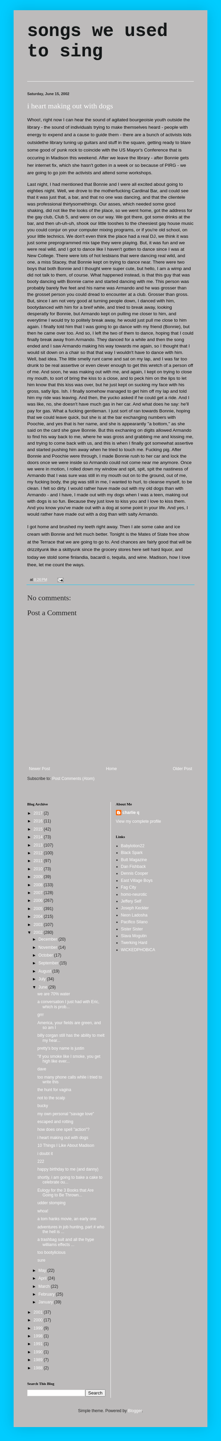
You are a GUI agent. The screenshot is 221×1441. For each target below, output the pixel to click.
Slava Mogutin (134, 935)
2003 (39, 924)
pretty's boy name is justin (60, 1048)
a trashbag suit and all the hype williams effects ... (65, 1242)
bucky (42, 1105)
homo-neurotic (134, 894)
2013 (39, 845)
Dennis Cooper (134, 873)
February (47, 1294)
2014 (39, 837)
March (44, 1286)
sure (41, 1260)
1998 (39, 1336)
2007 (39, 892)
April (43, 1278)
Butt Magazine (134, 859)
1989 (39, 1359)
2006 (39, 900)
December (48, 939)
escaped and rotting (55, 1121)
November (48, 947)
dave (41, 1069)
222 (40, 1161)
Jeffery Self (131, 901)
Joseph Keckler (135, 908)
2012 (39, 853)
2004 (39, 916)
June (43, 987)
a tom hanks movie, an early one (66, 1218)
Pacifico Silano (134, 922)
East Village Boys (137, 880)
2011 (39, 860)
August (45, 971)
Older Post (182, 768)
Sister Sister (132, 929)
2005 (39, 908)
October (46, 955)
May (42, 1270)
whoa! (42, 1211)
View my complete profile (138, 821)
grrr (40, 1014)
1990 (39, 1352)
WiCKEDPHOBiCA (138, 949)
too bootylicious (51, 1252)
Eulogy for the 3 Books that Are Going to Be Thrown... (65, 1192)
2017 (39, 813)
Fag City (128, 887)
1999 (39, 1328)
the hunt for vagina (54, 1089)
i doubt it (45, 1153)
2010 (39, 869)
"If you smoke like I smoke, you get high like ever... (68, 1059)
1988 (39, 1368)
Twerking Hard (134, 942)
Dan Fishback (133, 866)
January (46, 1302)
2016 (39, 821)
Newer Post (39, 768)
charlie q (131, 812)
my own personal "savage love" (65, 1113)
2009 (39, 876)
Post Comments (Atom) (73, 778)
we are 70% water (53, 994)
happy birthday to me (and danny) (67, 1169)
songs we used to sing (97, 41)
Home (111, 768)
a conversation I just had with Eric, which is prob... (68, 1004)
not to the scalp (51, 1098)
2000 (39, 1320)
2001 (39, 1312)
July (42, 979)
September (49, 963)
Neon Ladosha (134, 915)
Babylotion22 (132, 845)
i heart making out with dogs (70, 106)
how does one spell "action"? (63, 1129)
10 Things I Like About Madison (65, 1145)
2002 (39, 932)
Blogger (135, 1410)
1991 (39, 1343)
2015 (39, 829)
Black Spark (132, 852)
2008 (39, 885)
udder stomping (51, 1202)
